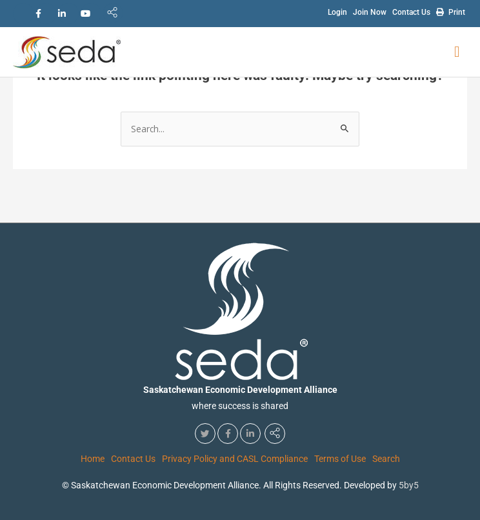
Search (386, 459)
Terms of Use (340, 459)
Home (93, 459)
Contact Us (411, 12)
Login (337, 12)
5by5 (409, 485)
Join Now (369, 12)
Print (450, 11)
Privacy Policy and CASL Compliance (235, 459)
